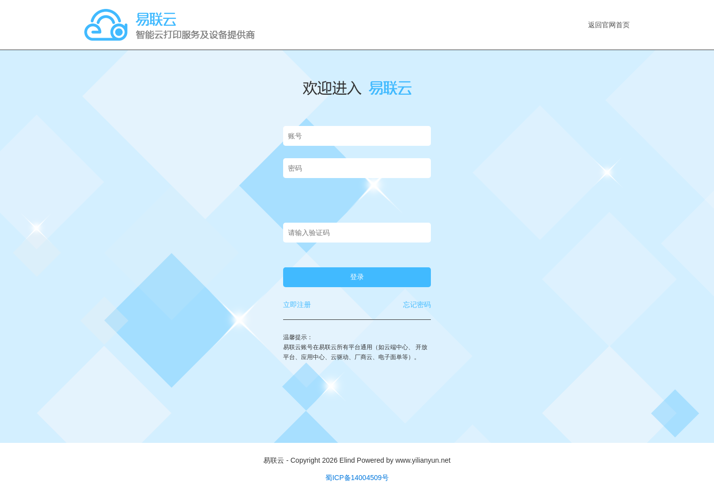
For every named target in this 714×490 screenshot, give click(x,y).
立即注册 (297, 304)
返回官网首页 (609, 25)
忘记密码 (417, 304)
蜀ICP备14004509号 (357, 478)
